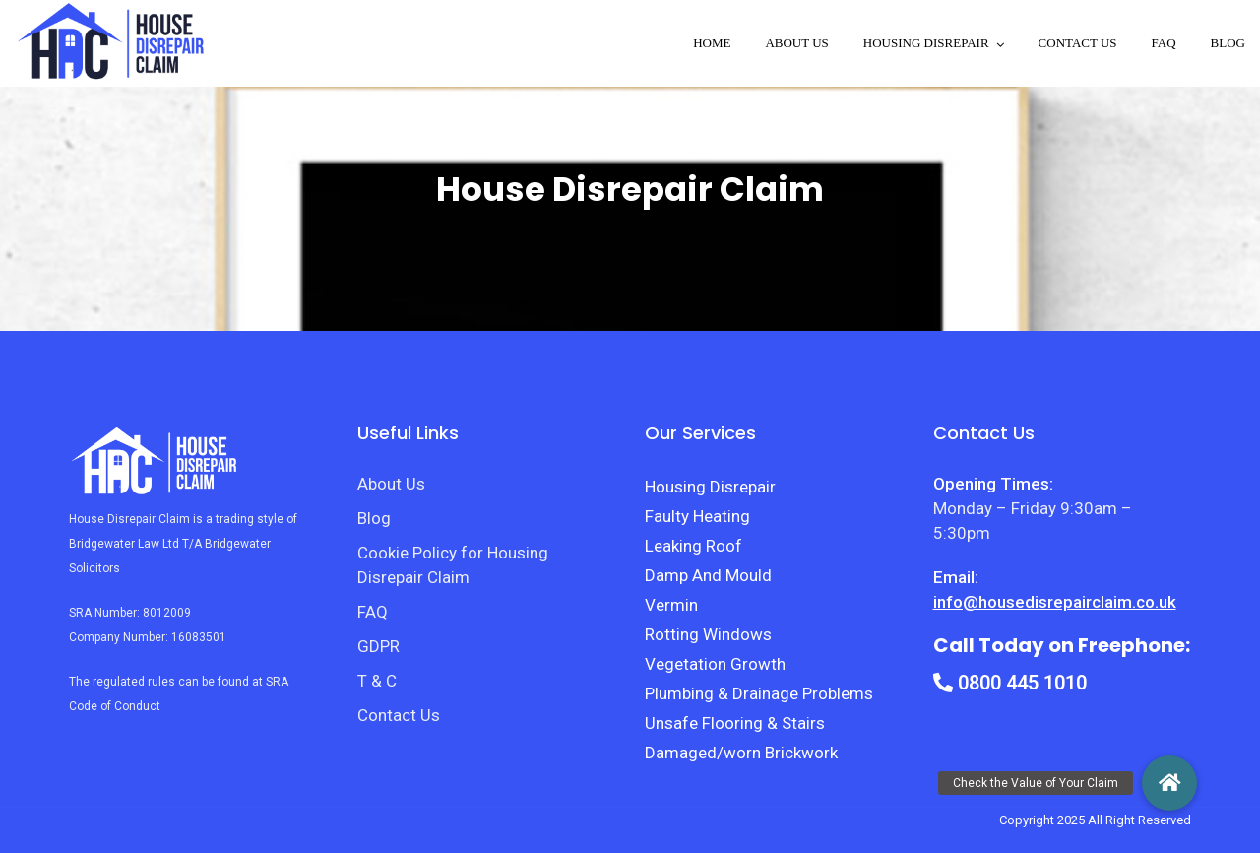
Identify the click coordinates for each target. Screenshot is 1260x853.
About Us (796, 42)
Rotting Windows (708, 634)
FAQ (1164, 42)
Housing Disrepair (710, 486)
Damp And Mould (708, 575)
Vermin (671, 605)
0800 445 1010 (1010, 682)
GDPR (378, 646)
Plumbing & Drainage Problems (759, 693)
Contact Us (1078, 42)
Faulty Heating (697, 516)
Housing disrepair (926, 42)
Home (711, 42)
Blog (1228, 42)
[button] (1169, 783)
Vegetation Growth (715, 664)
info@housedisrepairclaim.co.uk (1054, 602)
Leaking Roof (693, 546)
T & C (377, 680)
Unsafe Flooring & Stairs (735, 723)
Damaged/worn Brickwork (741, 752)
